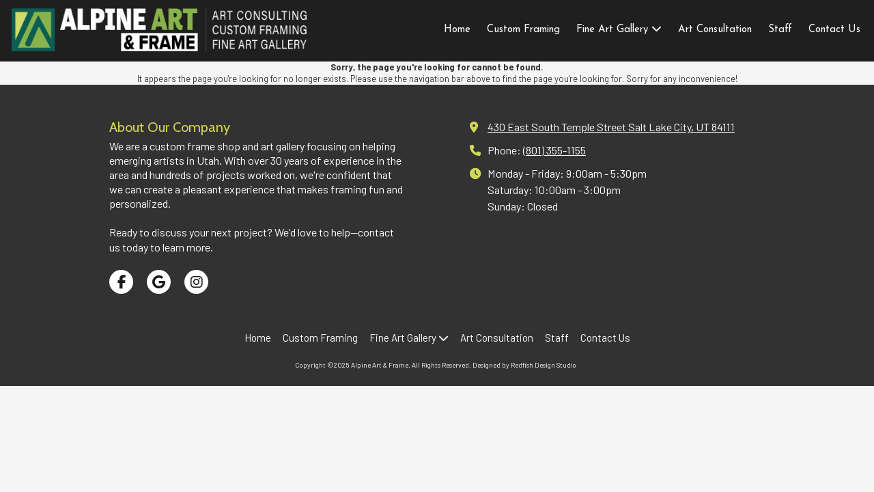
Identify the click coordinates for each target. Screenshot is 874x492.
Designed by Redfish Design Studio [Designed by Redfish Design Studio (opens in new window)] (524, 365)
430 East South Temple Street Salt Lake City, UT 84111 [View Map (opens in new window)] (611, 126)
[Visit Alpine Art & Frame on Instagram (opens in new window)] (196, 282)
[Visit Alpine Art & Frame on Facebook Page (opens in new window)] (121, 282)
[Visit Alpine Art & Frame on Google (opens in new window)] (159, 282)
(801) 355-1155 (554, 150)
